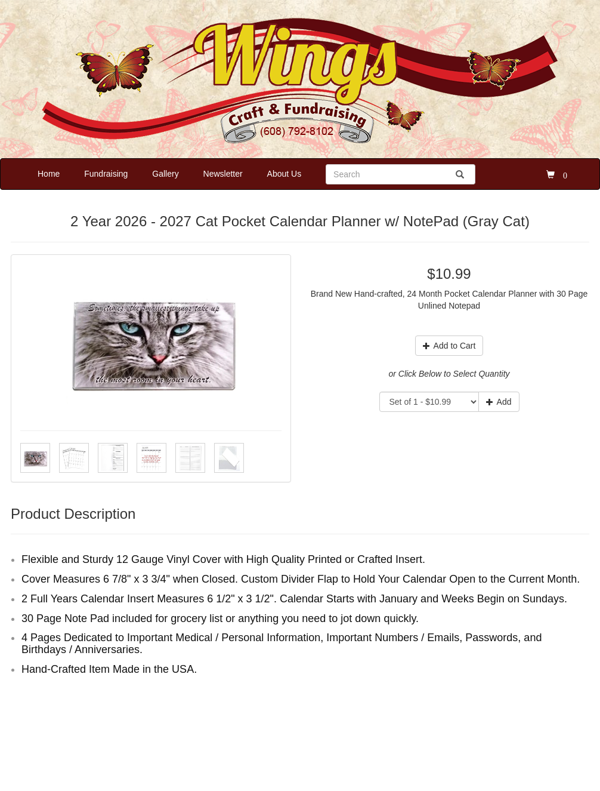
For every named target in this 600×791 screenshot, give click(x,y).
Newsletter (223, 173)
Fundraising (106, 173)
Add (499, 402)
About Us (284, 173)
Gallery (165, 173)
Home (49, 173)
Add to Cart (449, 345)
